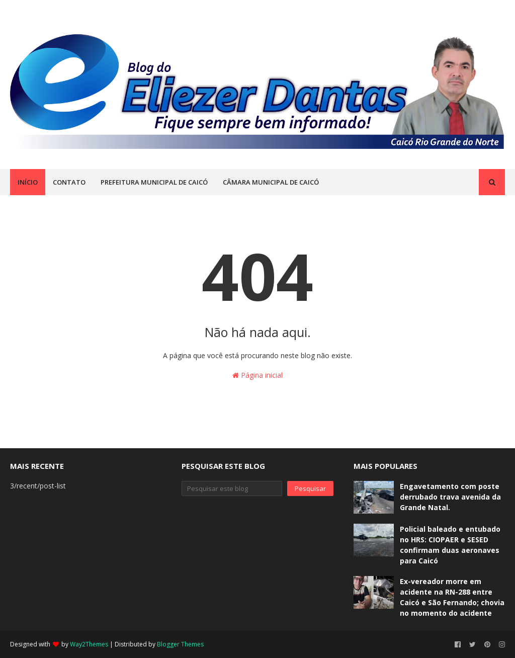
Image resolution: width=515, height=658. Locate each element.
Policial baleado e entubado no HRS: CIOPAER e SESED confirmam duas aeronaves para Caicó (450, 544)
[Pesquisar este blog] (232, 488)
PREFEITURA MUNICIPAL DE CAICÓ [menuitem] (154, 182)
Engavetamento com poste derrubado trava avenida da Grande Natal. (450, 496)
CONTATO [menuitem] (69, 182)
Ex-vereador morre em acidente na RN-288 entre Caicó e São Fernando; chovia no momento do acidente (452, 597)
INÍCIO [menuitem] (28, 182)
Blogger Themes (180, 644)
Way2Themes (89, 644)
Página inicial (257, 375)
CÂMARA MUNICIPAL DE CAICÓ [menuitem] (271, 182)
